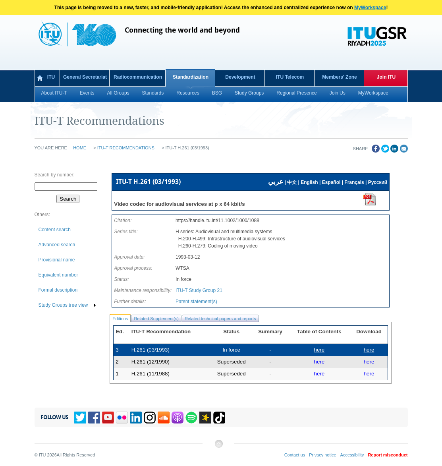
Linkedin (136, 417)
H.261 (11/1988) (150, 374)
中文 (292, 182)
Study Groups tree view (63, 305)
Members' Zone (339, 77)
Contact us (294, 454)
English (309, 182)
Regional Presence (296, 93)
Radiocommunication (138, 77)
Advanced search (57, 245)
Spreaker (205, 417)
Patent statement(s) (196, 301)
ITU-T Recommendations (125, 147)
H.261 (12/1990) (150, 362)
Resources (187, 93)
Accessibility (352, 454)
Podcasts (177, 417)
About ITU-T (54, 93)
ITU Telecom (290, 77)
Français (354, 182)
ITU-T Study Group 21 (199, 290)
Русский (378, 182)
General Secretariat (85, 77)
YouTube (108, 417)
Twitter (80, 417)
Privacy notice (322, 454)
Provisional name (57, 260)
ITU (51, 77)
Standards (153, 93)
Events (87, 93)
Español (331, 182)
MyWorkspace (370, 7)
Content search (55, 229)
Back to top (218, 447)
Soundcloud (164, 417)
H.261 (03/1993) (150, 350)
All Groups (118, 93)
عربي (275, 182)
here (369, 350)
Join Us (337, 93)
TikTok (219, 417)
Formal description (58, 290)
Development (240, 77)
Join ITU (386, 77)
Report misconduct (387, 454)
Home (79, 147)
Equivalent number (58, 275)
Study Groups (249, 93)
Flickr (122, 417)
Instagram (150, 417)
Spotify (191, 417)
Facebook (94, 417)
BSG (217, 93)
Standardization (190, 77)
